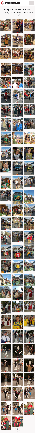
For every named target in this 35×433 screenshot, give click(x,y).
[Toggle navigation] (31, 3)
